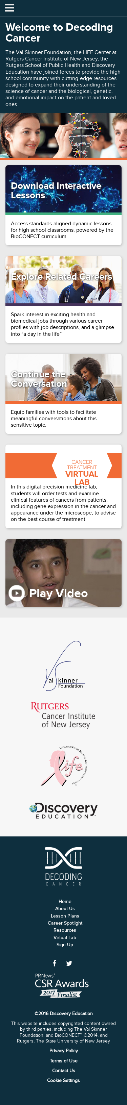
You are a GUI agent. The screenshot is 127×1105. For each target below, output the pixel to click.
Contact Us (63, 1071)
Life (64, 766)
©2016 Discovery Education (64, 1013)
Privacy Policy (63, 1051)
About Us (65, 908)
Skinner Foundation (63, 666)
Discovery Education (63, 811)
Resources (65, 930)
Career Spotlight (65, 923)
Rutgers (64, 715)
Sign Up (65, 945)
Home (65, 901)
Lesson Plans (65, 916)
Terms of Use (64, 1061)
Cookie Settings (63, 1080)
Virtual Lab (65, 937)
